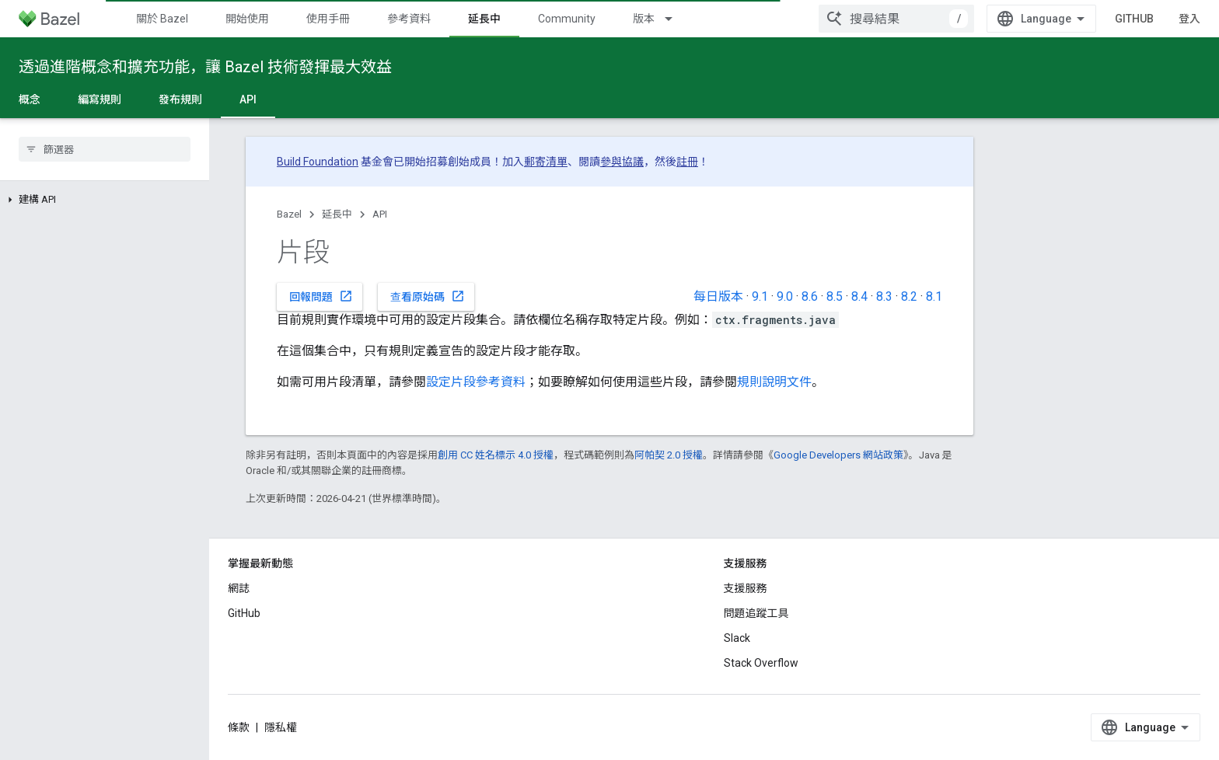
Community (567, 18)
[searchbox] (104, 149)
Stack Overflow (761, 663)
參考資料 (409, 18)
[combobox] (896, 19)
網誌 (239, 588)
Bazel (289, 214)
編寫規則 (99, 99)
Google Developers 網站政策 (838, 455)
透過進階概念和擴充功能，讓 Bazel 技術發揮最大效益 (205, 67)
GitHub (1134, 18)
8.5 (834, 296)
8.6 (810, 296)
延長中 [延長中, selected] (484, 18)
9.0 (785, 296)
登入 (1189, 18)
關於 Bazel (162, 18)
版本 (644, 18)
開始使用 (247, 18)
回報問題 (321, 296)
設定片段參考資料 (476, 382)
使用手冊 (328, 18)
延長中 (337, 214)
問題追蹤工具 (756, 613)
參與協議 (622, 161)
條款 (239, 727)
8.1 (934, 296)
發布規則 (180, 99)
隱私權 (280, 727)
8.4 (859, 296)
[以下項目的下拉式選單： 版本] (676, 18)
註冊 (687, 161)
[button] (104, 199)
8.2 (909, 296)
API (379, 214)
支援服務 (745, 588)
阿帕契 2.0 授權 (668, 455)
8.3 (884, 296)
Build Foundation (317, 161)
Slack (737, 638)
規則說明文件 (774, 382)
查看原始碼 (427, 296)
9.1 (760, 296)
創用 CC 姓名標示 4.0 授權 (496, 455)
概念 (29, 99)
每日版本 (718, 296)
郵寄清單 (546, 161)
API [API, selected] (248, 99)
